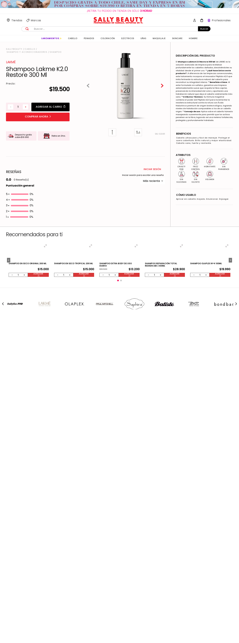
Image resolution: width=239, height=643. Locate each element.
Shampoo (56, 52)
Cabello (30, 49)
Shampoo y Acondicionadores (27, 52)
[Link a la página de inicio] (14, 49)
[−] (10, 119)
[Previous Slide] (3, 230)
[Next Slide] (236, 230)
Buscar (204, 28)
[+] (25, 119)
